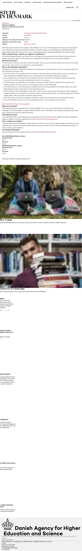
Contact (4, 543)
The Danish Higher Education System (45, 132)
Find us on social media (8, 544)
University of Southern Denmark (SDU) (58, 20)
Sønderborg (69, 20)
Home (36, 20)
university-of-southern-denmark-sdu (19, 159)
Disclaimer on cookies (8, 546)
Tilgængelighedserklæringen (10, 547)
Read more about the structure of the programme (15, 104)
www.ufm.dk (5, 549)
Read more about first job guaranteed (46, 119)
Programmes (5, 23)
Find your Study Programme (43, 20)
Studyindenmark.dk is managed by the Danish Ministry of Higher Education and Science (27, 541)
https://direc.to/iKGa (30, 44)
